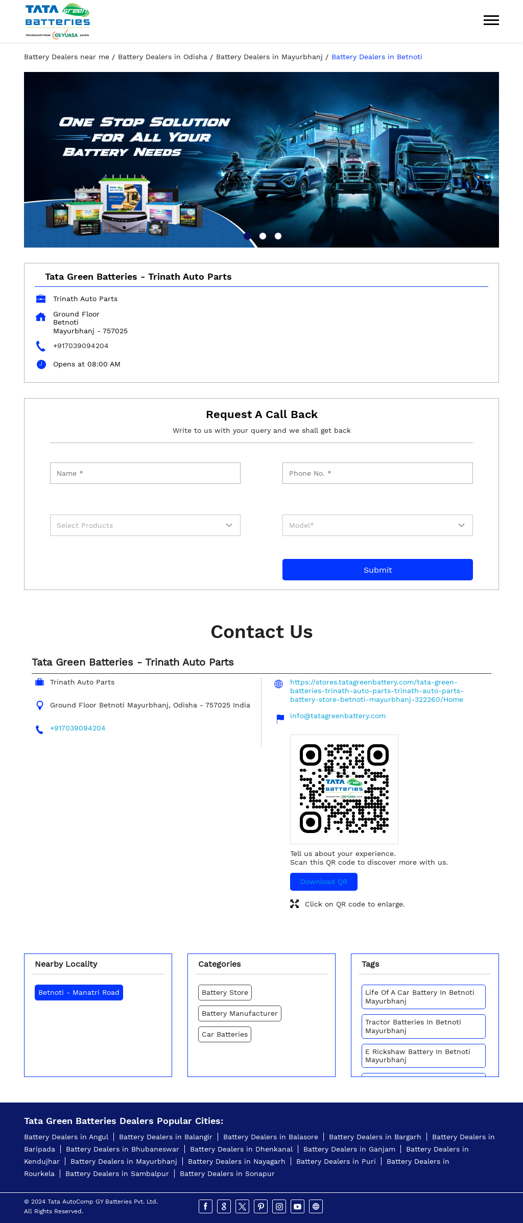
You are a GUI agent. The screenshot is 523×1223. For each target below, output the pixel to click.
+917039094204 (81, 345)
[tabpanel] (261, 160)
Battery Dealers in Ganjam (349, 1149)
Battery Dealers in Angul (66, 1137)
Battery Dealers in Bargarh (375, 1137)
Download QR (323, 881)
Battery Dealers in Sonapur (227, 1173)
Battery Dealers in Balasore (270, 1137)
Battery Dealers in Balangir (165, 1137)
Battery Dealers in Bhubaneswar (122, 1149)
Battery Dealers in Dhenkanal (241, 1149)
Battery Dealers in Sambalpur (117, 1173)
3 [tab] (276, 234)
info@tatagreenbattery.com (338, 716)
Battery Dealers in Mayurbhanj (123, 1161)
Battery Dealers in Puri (336, 1161)
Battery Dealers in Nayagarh (237, 1161)
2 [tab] (261, 234)
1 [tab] (246, 234)
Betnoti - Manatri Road (79, 992)
